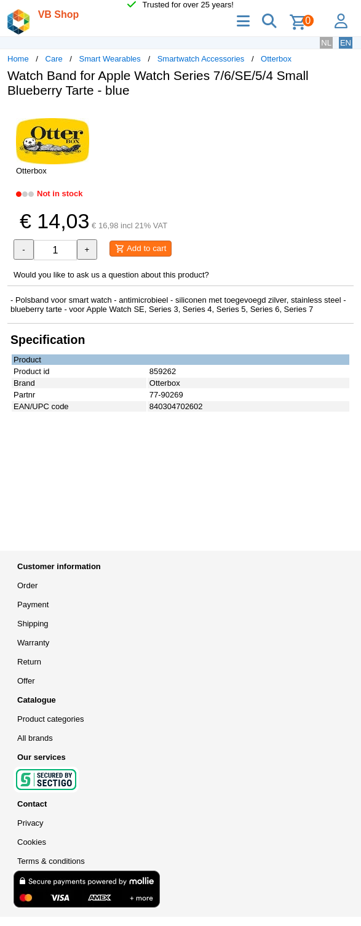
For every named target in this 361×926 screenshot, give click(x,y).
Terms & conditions (51, 861)
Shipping (33, 623)
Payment (33, 604)
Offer (26, 680)
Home (18, 58)
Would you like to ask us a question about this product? (111, 274)
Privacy (30, 823)
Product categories (50, 719)
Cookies (31, 842)
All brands (35, 738)
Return (29, 661)
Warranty (33, 642)
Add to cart (140, 248)
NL (326, 42)
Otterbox (276, 58)
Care (54, 58)
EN (345, 42)
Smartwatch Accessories (201, 58)
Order (27, 585)
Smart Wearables (110, 58)
